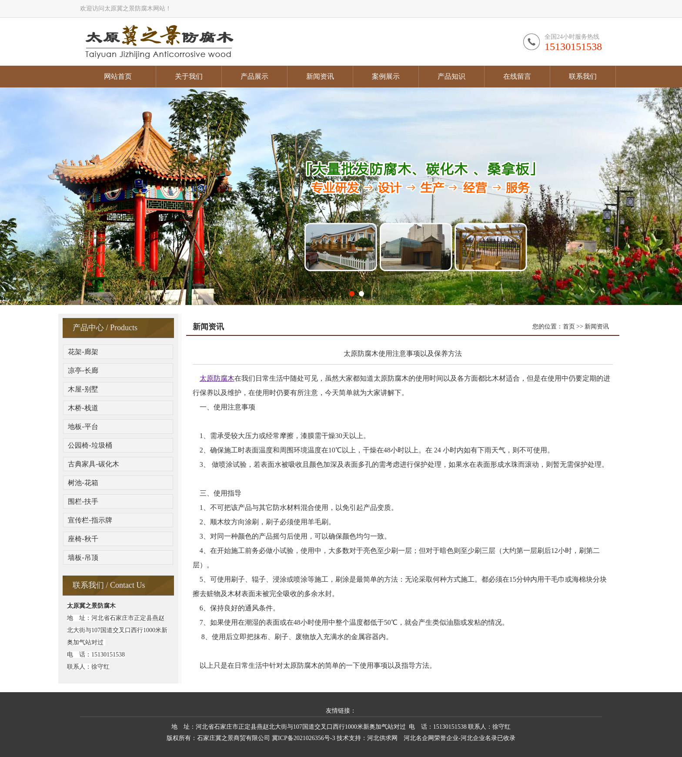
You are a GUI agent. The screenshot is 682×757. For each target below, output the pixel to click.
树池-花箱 (83, 482)
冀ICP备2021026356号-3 (303, 738)
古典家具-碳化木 (93, 464)
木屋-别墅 (83, 389)
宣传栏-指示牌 (90, 520)
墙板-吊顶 (83, 557)
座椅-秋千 (83, 539)
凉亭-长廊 (83, 370)
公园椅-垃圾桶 (90, 445)
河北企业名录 (479, 738)
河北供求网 (382, 738)
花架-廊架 (83, 351)
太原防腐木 (217, 378)
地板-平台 (83, 426)
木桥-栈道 (83, 408)
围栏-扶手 (83, 501)
